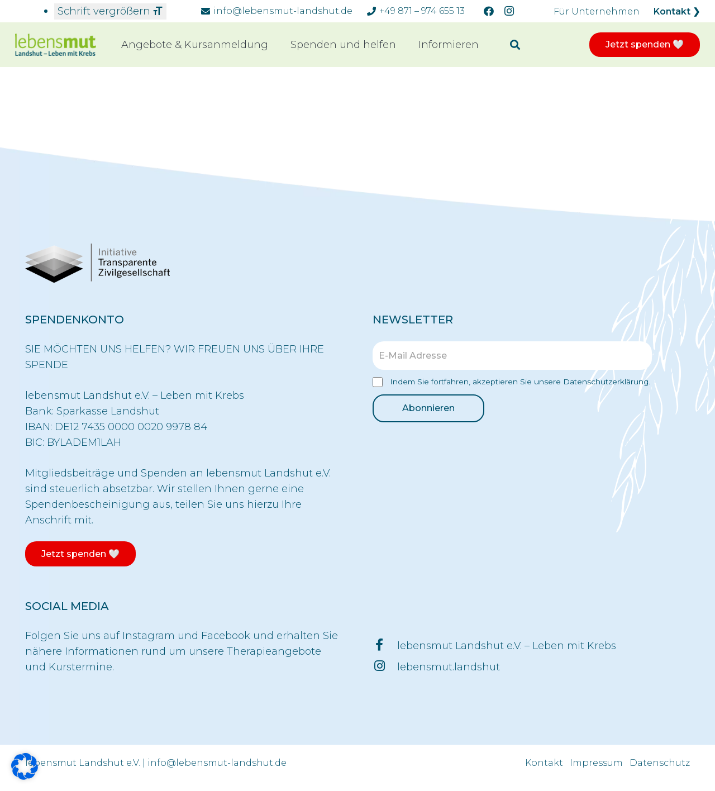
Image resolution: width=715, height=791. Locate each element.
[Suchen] (515, 45)
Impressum (596, 762)
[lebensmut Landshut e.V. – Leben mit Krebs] (385, 646)
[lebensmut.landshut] (385, 667)
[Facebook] (489, 11)
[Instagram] (509, 11)
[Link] (55, 45)
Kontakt (544, 762)
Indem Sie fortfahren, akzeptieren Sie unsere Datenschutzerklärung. (511, 382)
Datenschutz (660, 762)
